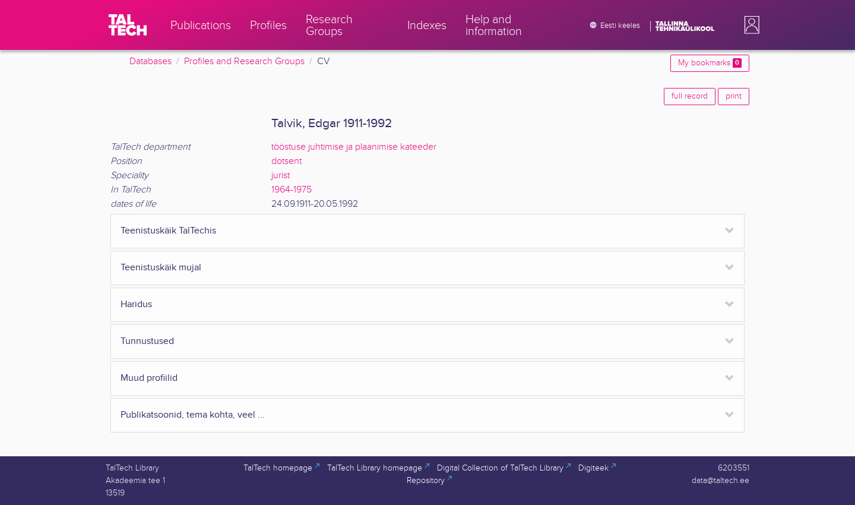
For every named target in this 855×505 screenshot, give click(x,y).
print (734, 96)
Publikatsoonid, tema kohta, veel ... (193, 415)
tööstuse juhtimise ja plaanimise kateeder (353, 147)
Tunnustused (147, 341)
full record (690, 96)
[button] (749, 25)
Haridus (136, 304)
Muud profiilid (149, 378)
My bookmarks (710, 63)
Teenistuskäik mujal (161, 267)
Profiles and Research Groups (244, 61)
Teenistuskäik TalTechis (168, 230)
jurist (280, 175)
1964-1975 (291, 189)
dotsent (286, 161)
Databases (150, 61)
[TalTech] (128, 25)
